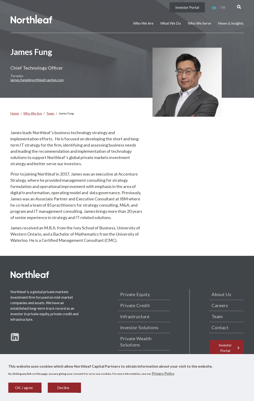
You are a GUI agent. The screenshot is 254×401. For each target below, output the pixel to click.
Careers (220, 305)
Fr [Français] (223, 7)
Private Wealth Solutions (136, 341)
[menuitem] (216, 7)
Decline (63, 388)
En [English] (214, 7)
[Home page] (31, 19)
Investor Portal (187, 7)
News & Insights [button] (231, 23)
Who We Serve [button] (199, 23)
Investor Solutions (139, 327)
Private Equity (135, 294)
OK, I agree (24, 388)
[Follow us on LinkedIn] (14, 337)
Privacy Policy (163, 374)
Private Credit (135, 305)
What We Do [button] (170, 23)
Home (14, 113)
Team (50, 113)
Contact (220, 327)
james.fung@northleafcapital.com (37, 81)
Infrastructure (134, 316)
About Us (221, 294)
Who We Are (32, 113)
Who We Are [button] (143, 23)
